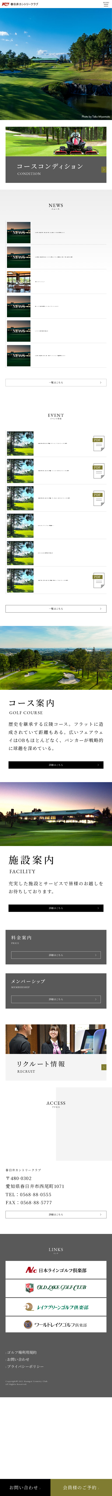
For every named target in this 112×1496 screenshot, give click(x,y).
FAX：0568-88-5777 (29, 1289)
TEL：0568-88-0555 (28, 1281)
